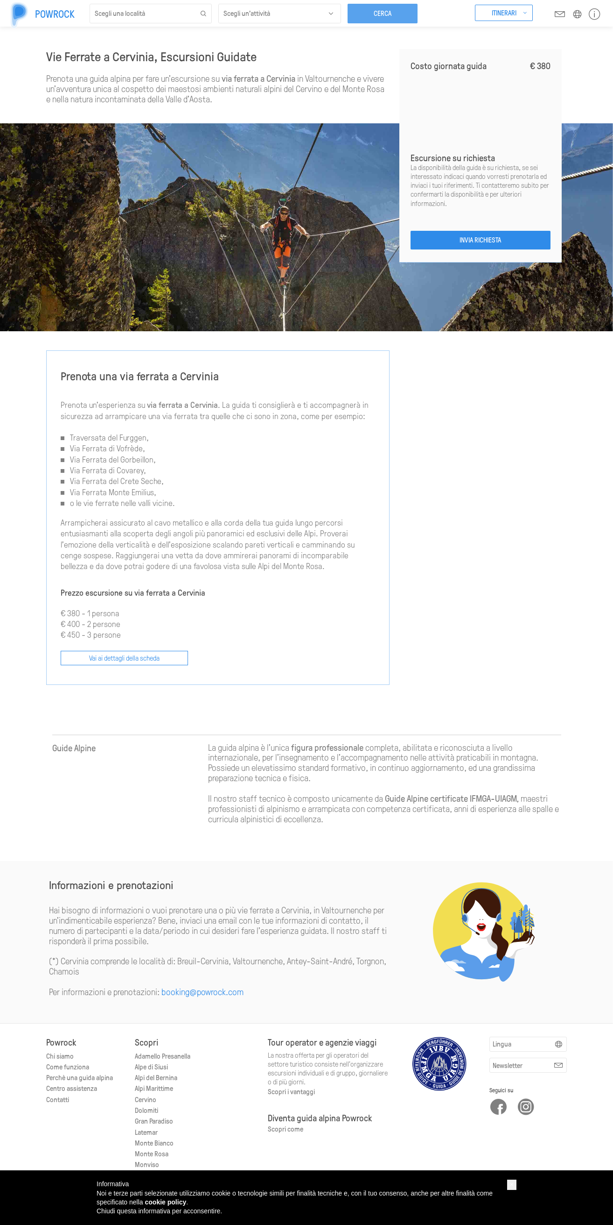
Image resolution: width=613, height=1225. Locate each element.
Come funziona (67, 1066)
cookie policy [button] (166, 1202)
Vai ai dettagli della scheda (124, 657)
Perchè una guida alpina (79, 1077)
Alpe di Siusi (151, 1066)
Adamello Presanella (162, 1056)
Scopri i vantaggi (291, 1091)
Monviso (147, 1164)
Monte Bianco (154, 1142)
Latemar (146, 1132)
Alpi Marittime (154, 1088)
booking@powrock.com (202, 991)
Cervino (145, 1099)
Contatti (57, 1099)
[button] (511, 1184)
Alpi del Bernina (156, 1077)
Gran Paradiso (154, 1120)
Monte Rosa (151, 1153)
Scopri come (285, 1128)
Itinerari (504, 12)
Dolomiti (146, 1110)
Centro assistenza (71, 1088)
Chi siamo (60, 1056)
